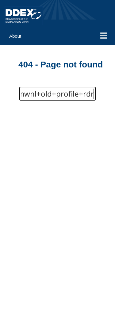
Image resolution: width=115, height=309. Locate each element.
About (15, 36)
